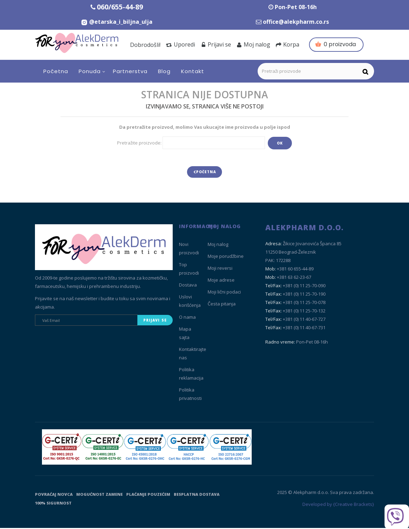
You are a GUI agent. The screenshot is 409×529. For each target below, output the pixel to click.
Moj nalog (253, 44)
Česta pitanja (222, 305)
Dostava (188, 286)
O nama (187, 318)
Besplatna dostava (197, 495)
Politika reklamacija (191, 375)
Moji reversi (220, 269)
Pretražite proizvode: (139, 143)
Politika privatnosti (190, 395)
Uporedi (180, 44)
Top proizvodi (189, 270)
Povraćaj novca (54, 495)
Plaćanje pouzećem (148, 495)
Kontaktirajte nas (192, 354)
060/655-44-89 (120, 7)
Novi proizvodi (189, 249)
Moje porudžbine (226, 257)
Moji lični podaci (224, 293)
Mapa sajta (185, 334)
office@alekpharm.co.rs (296, 22)
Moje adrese (221, 281)
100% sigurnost (53, 504)
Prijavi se (216, 44)
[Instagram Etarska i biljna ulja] (116, 22)
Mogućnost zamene (99, 495)
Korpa (287, 44)
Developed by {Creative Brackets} (338, 505)
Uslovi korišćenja (190, 302)
